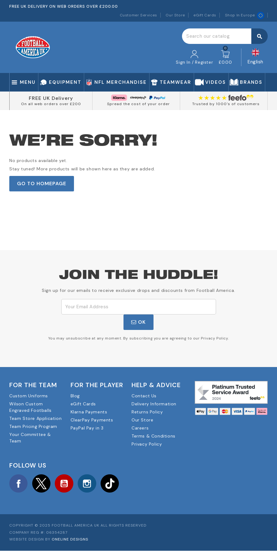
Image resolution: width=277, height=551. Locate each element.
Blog (75, 396)
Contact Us (144, 396)
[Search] (224, 36)
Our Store (175, 15)
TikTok (111, 483)
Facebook (18, 483)
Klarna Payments (89, 412)
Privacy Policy (147, 444)
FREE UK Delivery (51, 98)
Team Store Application (35, 418)
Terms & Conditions (153, 436)
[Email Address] (138, 306)
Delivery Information (154, 404)
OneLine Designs (70, 539)
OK (138, 322)
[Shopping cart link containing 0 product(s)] (225, 57)
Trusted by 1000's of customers (226, 103)
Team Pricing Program (33, 426)
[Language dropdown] (255, 57)
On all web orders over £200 (51, 103)
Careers (140, 428)
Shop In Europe (244, 15)
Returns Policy (147, 412)
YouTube (64, 483)
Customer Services (138, 15)
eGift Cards (204, 15)
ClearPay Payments (92, 420)
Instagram (88, 483)
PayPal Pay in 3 (87, 428)
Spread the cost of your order (138, 103)
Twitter (41, 483)
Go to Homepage (41, 183)
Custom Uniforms (28, 396)
